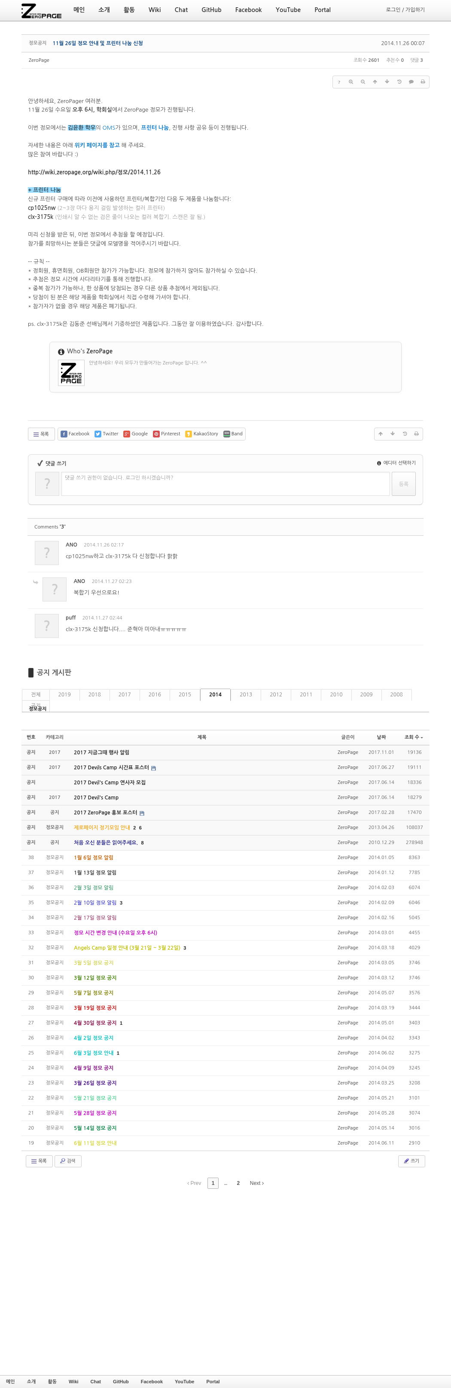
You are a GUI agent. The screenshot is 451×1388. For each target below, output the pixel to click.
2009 (366, 694)
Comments (50, 527)
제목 (202, 737)
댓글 (410, 546)
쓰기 (411, 1160)
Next (257, 1183)
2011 (306, 694)
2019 (64, 694)
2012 (276, 694)
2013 (246, 694)
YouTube (184, 1381)
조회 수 (414, 737)
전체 (36, 694)
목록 (41, 434)
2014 (215, 694)
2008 (396, 694)
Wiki (74, 1381)
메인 (10, 1381)
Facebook (152, 1381)
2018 (94, 694)
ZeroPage (39, 60)
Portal (212, 1381)
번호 (31, 737)
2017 (125, 694)
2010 (336, 694)
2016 (155, 694)
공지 (36, 705)
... (225, 1183)
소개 (31, 1381)
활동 (52, 1381)
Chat (96, 1381)
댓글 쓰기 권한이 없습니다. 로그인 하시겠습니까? (119, 477)
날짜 (381, 737)
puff (71, 617)
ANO (71, 544)
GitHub (121, 1381)
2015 (185, 694)
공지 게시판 (54, 672)
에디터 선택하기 (396, 463)
